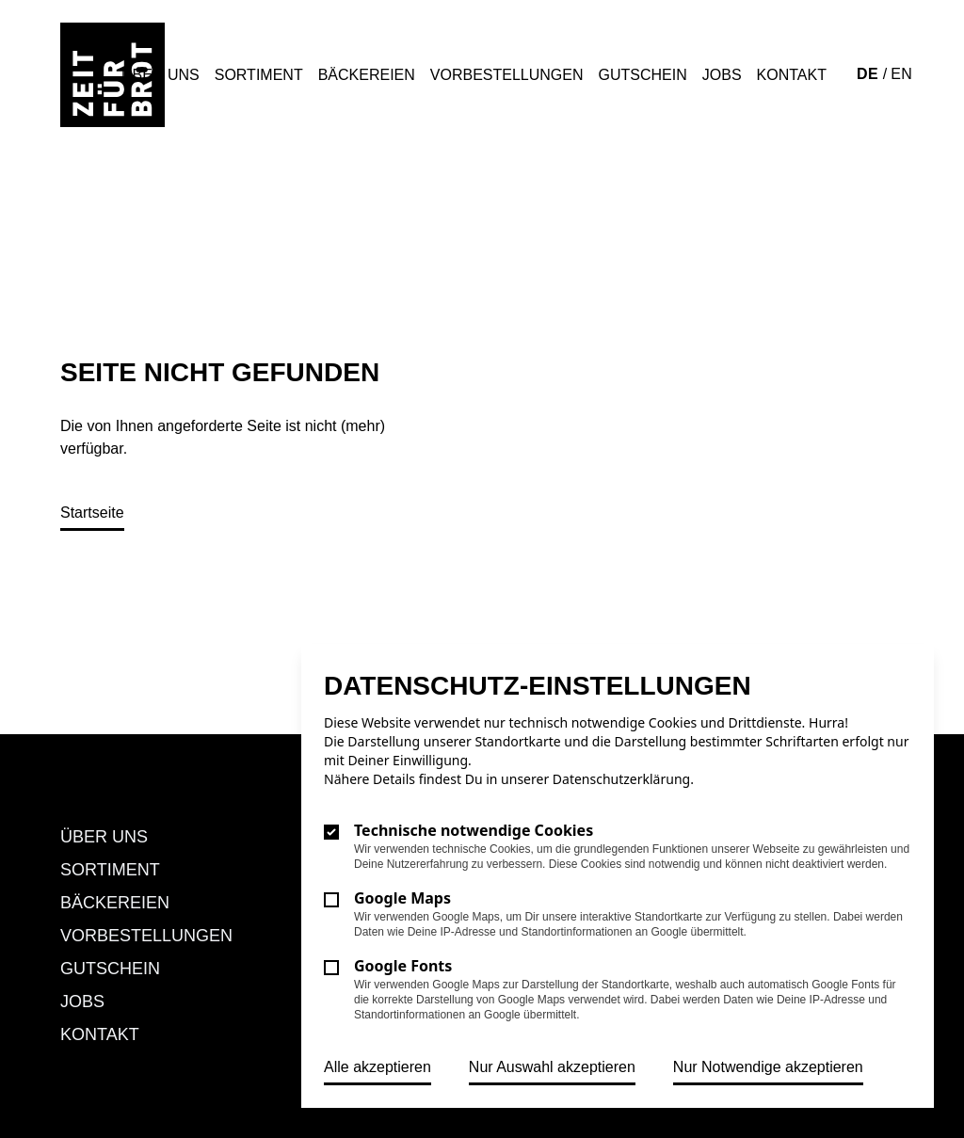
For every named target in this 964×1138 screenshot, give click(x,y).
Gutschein (643, 75)
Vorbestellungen (507, 75)
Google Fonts (403, 965)
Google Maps (402, 898)
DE (870, 74)
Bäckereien (366, 75)
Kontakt (792, 75)
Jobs (722, 75)
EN (901, 74)
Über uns (160, 75)
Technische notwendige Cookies (473, 830)
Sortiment (259, 75)
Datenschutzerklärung (621, 779)
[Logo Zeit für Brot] (112, 75)
